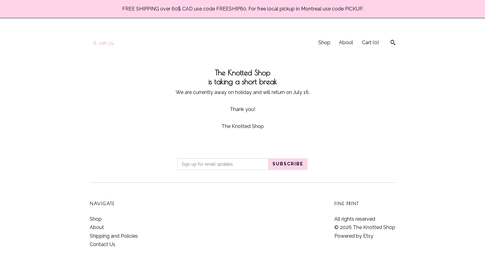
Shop (324, 42)
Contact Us (102, 244)
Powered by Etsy (353, 236)
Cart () (370, 42)
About (346, 42)
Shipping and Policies (114, 236)
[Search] (393, 43)
